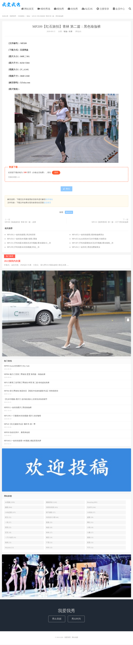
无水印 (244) (91, 508)
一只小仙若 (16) (10, 538)
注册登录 (103, 9)
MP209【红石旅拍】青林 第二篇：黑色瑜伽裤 (66, 27)
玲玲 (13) (49, 548)
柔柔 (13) (90, 543)
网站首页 (27, 9)
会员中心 (119, 9)
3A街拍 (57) (91, 513)
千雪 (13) (49, 543)
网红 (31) (90, 523)
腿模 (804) (8, 508)
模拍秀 (59, 9)
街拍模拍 (21, 16)
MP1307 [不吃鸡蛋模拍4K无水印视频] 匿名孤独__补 (93, 243)
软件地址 (49, 200)
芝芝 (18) (8, 533)
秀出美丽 (56, 619)
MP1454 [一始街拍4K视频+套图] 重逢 (22, 239)
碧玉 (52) (8, 518)
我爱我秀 (11, 5)
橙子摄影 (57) (50, 513)
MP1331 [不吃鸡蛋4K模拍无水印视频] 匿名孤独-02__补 (29, 243)
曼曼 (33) (49, 523)
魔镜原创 (69, 212)
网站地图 (75, 638)
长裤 (70, 32)
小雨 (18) (90, 528)
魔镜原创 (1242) (51, 503)
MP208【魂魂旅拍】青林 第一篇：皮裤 (20, 222)
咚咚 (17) (49, 533)
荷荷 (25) (8, 528)
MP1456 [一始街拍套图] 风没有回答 (21, 235)
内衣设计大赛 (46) (52, 518)
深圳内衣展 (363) (52, 508)
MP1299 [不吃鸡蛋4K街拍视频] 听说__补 (23, 247)
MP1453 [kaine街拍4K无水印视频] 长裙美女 (89, 239)
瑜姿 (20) (49, 528)
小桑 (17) (90, 533)
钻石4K (87, 9)
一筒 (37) (8, 523)
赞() (66, 189)
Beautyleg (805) (92, 503)
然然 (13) (8, 543)
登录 (56, 173)
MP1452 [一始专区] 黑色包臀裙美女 (86, 247)
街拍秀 (73, 9)
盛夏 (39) (90, 518)
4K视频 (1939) (10, 503)
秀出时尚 (76, 619)
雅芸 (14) (49, 538)
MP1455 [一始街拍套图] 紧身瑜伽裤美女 (88, 235)
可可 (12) (90, 548)
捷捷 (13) (90, 538)
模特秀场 (44, 9)
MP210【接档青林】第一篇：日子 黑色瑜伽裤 (110, 222)
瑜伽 (28, 16)
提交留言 (47, 203)
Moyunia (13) (9, 548)
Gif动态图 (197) (10, 513)
